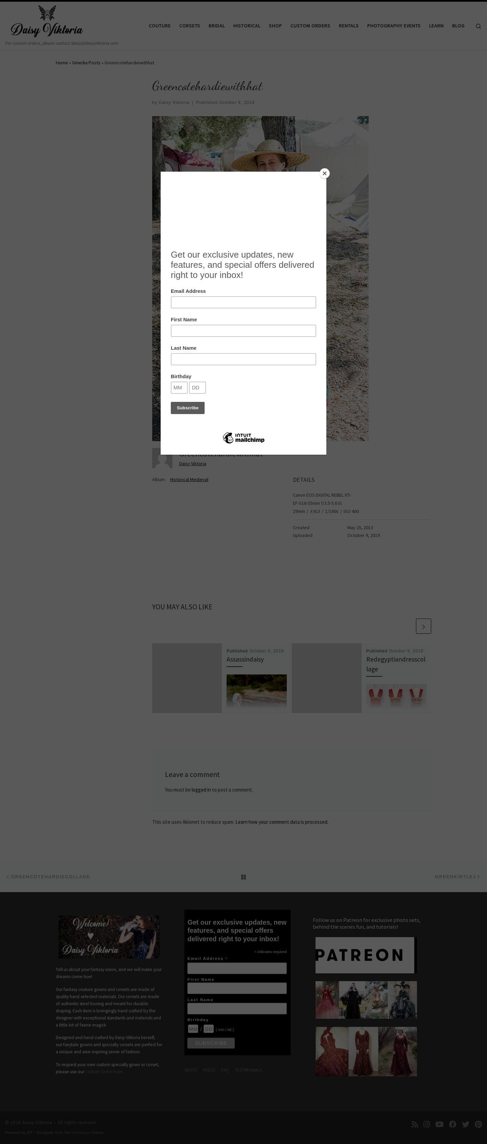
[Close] (325, 173)
